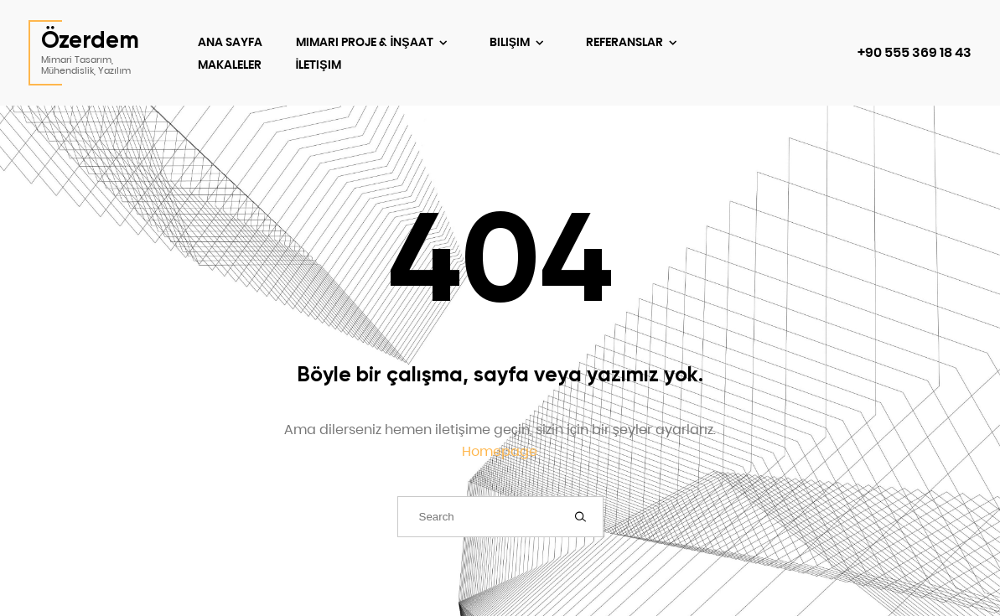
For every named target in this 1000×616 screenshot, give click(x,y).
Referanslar (626, 42)
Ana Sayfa (230, 42)
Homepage (499, 451)
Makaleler (230, 64)
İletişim (317, 64)
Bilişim (511, 42)
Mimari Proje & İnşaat (365, 42)
